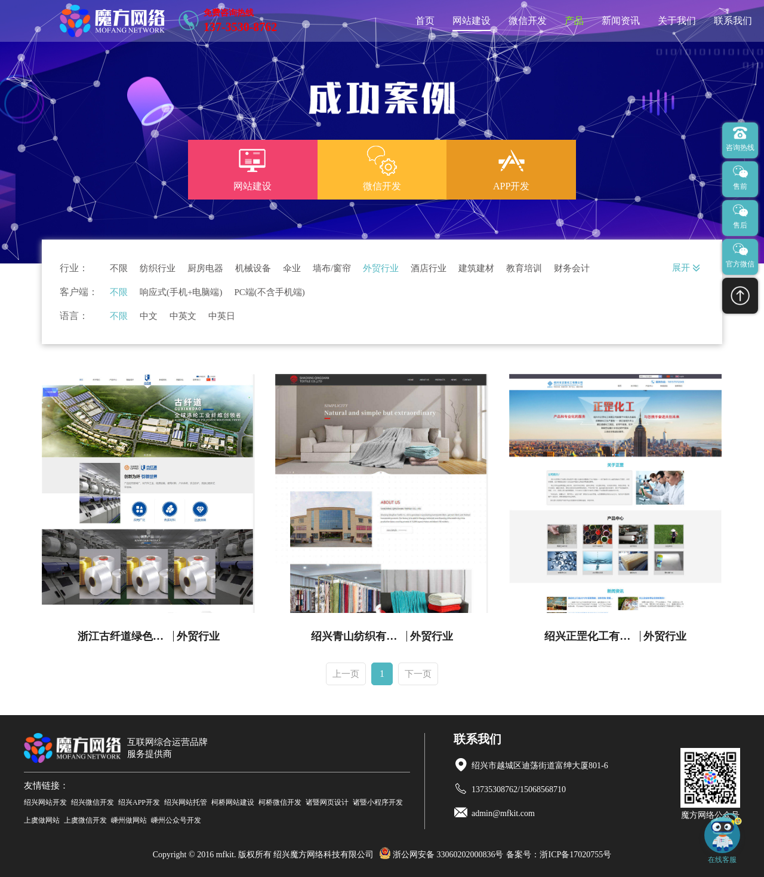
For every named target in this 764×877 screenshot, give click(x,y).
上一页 (345, 674)
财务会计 (572, 268)
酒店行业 (428, 268)
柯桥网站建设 (232, 802)
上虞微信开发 (85, 820)
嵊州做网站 (129, 820)
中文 (149, 316)
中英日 (221, 316)
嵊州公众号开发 (176, 820)
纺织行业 (157, 268)
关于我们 (677, 21)
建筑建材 (476, 268)
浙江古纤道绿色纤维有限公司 (126, 636)
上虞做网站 (42, 820)
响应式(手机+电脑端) (181, 292)
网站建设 (471, 21)
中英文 (183, 316)
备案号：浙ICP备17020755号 (558, 854)
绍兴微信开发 (92, 802)
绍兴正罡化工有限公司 (592, 636)
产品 (574, 21)
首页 (425, 21)
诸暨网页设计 (327, 802)
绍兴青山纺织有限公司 (359, 636)
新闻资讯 (621, 21)
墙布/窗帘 (332, 268)
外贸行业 (381, 268)
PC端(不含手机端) (269, 292)
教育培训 (524, 268)
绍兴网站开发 (45, 802)
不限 (119, 268)
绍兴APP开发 (139, 802)
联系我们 (733, 21)
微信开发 (528, 21)
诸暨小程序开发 (378, 802)
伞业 (292, 268)
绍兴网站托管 (185, 802)
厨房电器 (205, 268)
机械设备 (253, 268)
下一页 (418, 674)
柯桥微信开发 (279, 802)
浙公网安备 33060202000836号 (441, 854)
